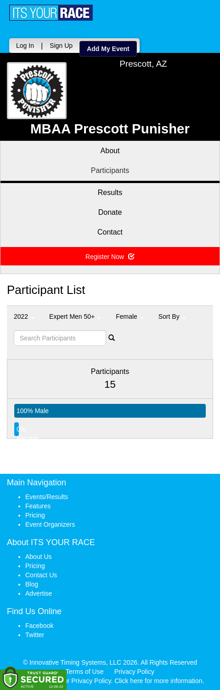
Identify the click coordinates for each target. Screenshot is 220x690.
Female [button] (130, 316)
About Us (38, 556)
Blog (31, 584)
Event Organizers (50, 524)
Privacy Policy (134, 671)
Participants (110, 170)
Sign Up (61, 45)
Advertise (38, 593)
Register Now (110, 256)
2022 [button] (24, 316)
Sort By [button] (172, 316)
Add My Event (108, 48)
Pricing (35, 515)
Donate (110, 212)
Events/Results (46, 496)
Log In (25, 45)
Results (110, 192)
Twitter (34, 634)
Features (38, 506)
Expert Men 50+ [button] (75, 316)
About (110, 151)
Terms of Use (84, 671)
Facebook (39, 625)
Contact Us (41, 575)
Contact (110, 232)
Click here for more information (158, 680)
